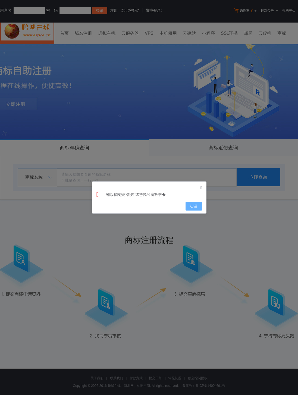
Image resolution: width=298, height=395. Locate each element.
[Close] (201, 188)
